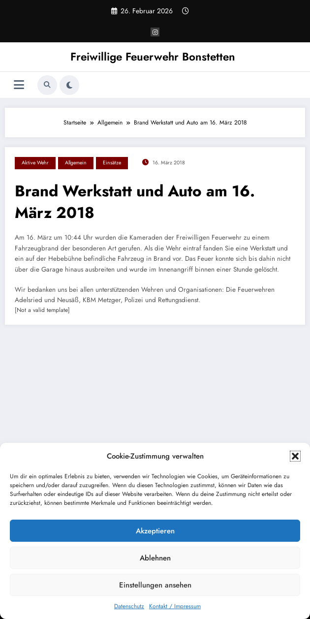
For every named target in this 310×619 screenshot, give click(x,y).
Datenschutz (129, 606)
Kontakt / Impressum (175, 606)
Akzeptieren (155, 531)
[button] (295, 456)
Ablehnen (155, 558)
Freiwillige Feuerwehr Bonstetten (152, 56)
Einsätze (112, 162)
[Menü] (19, 84)
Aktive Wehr (35, 162)
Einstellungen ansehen (155, 585)
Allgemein (76, 162)
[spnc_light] (69, 85)
